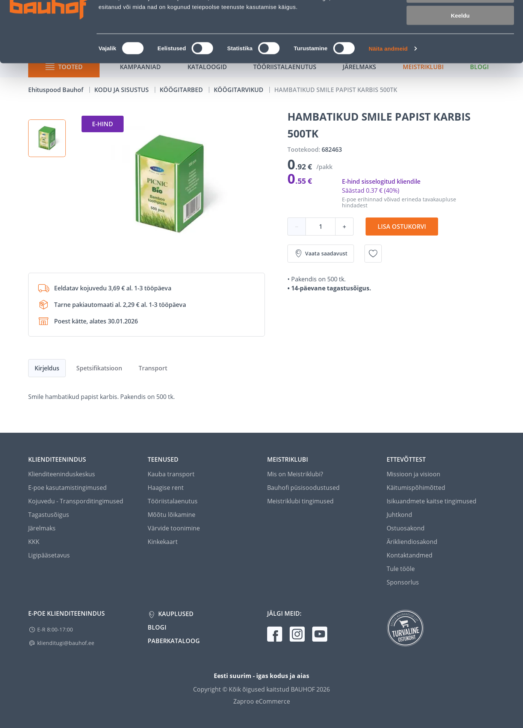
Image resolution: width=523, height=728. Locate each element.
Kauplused (175, 614)
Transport (153, 368)
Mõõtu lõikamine (171, 515)
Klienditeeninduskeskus (61, 474)
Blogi (157, 627)
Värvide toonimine (174, 528)
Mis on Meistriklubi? (295, 474)
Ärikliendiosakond (412, 542)
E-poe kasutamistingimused (67, 487)
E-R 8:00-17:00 (55, 629)
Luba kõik (460, 18)
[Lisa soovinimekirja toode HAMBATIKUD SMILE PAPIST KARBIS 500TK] (373, 254)
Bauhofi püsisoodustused (303, 487)
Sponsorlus (403, 582)
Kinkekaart (163, 542)
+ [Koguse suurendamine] (344, 226)
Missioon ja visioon (413, 474)
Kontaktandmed (409, 555)
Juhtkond (399, 515)
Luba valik (460, 41)
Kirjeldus (47, 368)
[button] (47, 138)
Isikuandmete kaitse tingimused (431, 501)
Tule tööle (401, 569)
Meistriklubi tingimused (300, 501)
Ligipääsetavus (49, 555)
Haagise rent (166, 487)
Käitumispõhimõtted (416, 487)
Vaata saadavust (321, 253)
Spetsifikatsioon (99, 368)
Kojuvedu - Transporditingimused (75, 501)
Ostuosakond (406, 528)
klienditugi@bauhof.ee (65, 642)
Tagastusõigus (48, 515)
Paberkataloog (174, 641)
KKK (33, 542)
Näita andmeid (388, 96)
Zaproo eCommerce (261, 701)
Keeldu (460, 63)
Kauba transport (171, 474)
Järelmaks (42, 528)
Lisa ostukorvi (402, 226)
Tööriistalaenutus (173, 501)
